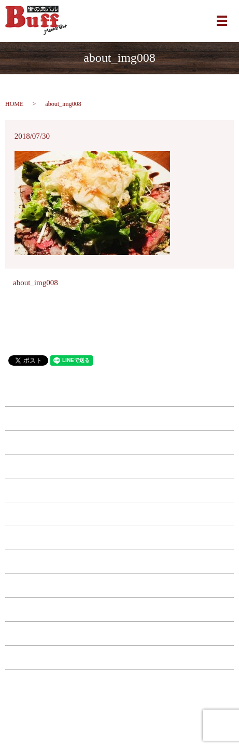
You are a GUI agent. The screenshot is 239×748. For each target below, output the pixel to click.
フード (119, 514)
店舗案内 (119, 609)
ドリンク (119, 537)
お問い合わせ (119, 633)
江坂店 (119, 442)
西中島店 (119, 490)
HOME (14, 104)
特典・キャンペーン (119, 585)
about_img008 (35, 282)
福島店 (119, 466)
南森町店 (119, 418)
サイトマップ (119, 681)
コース (119, 561)
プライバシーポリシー (120, 657)
